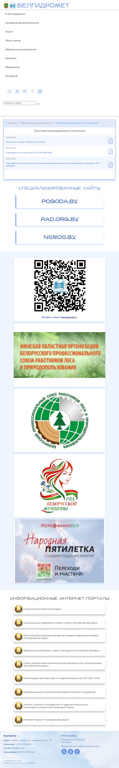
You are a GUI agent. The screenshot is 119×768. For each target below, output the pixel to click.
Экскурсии (11, 76)
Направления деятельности (22, 22)
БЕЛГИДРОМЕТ (43, 6)
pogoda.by (60, 201)
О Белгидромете (15, 13)
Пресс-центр (13, 40)
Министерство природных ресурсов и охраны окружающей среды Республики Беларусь (56, 636)
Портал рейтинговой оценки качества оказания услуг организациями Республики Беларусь (58, 664)
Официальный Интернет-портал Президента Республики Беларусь (57, 650)
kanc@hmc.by (18, 748)
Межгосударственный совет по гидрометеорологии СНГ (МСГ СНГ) (57, 678)
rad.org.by (60, 219)
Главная (11, 123)
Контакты (10, 58)
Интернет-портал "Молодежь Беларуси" (42, 719)
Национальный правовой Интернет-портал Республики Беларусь (56, 622)
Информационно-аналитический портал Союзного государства (55, 692)
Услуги (9, 31)
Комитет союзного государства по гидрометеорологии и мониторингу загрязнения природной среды (51, 705)
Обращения (12, 67)
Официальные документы (20, 49)
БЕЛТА (32, 763)
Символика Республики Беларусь (38, 609)
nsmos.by (60, 237)
